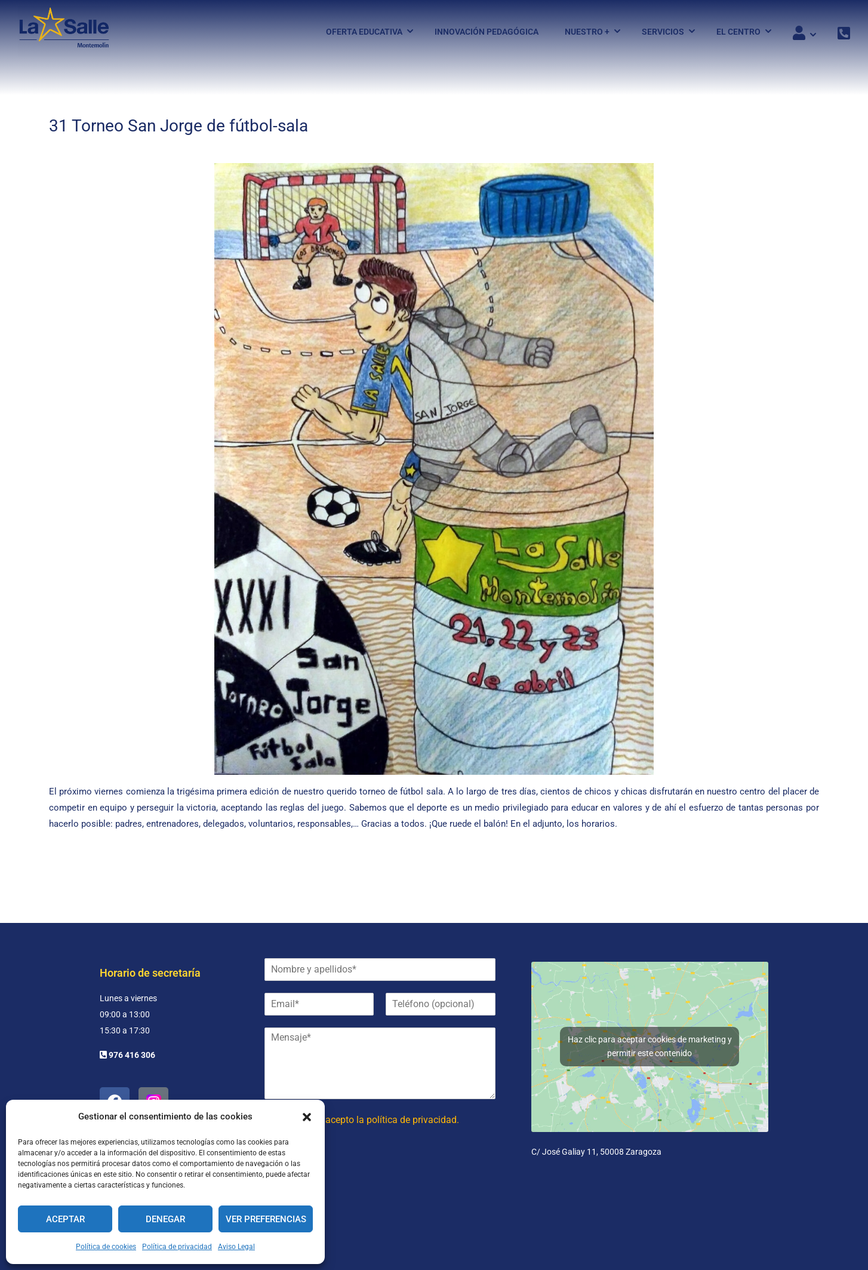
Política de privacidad (177, 1247)
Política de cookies (106, 1247)
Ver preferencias (266, 1219)
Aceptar (65, 1219)
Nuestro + (587, 31)
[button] (307, 1117)
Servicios (663, 31)
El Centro (738, 31)
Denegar (165, 1219)
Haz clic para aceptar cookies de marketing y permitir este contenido (650, 1046)
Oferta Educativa (364, 31)
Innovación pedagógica (486, 31)
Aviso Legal (236, 1247)
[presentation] (355, 1186)
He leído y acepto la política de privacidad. (370, 1119)
